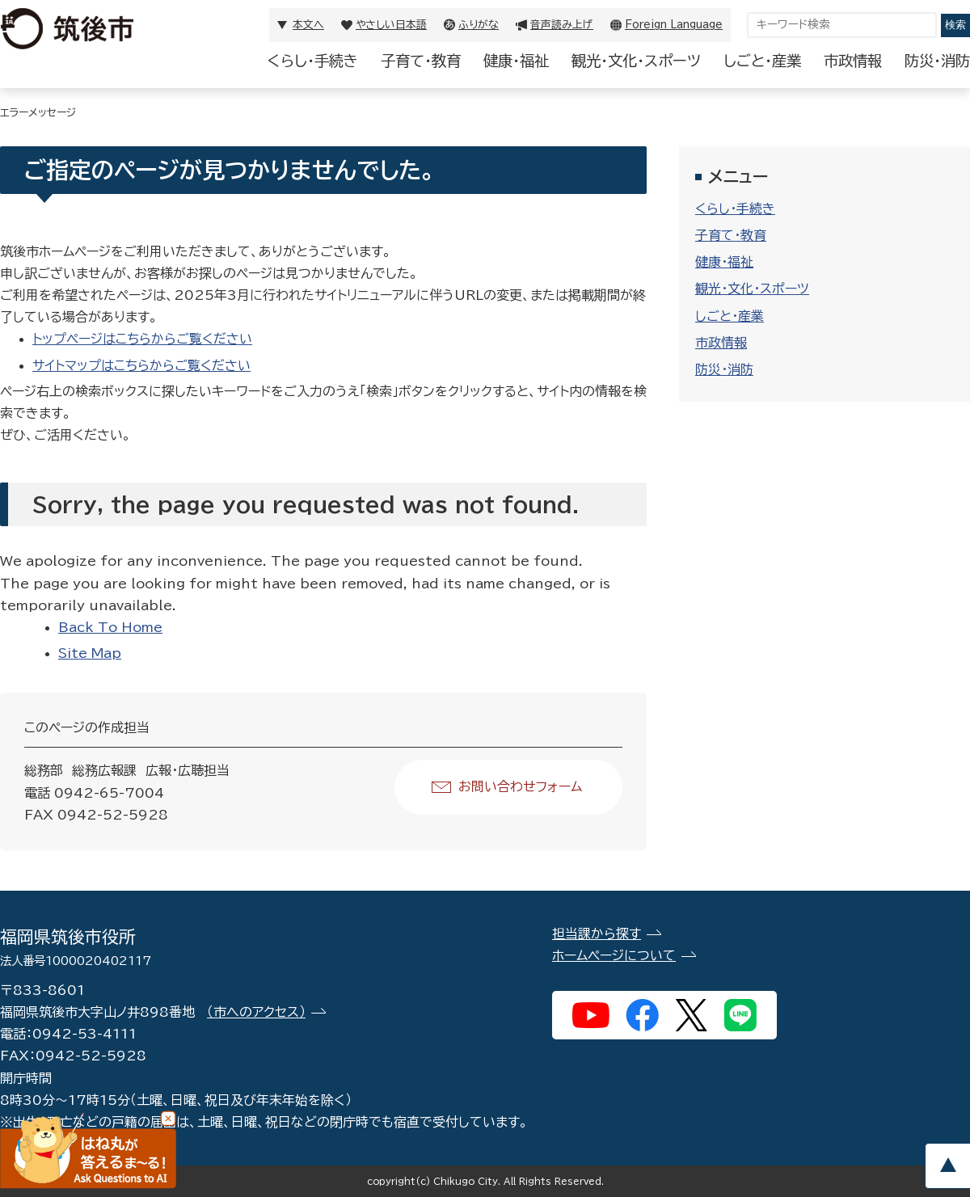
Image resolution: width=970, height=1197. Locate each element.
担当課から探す (596, 933)
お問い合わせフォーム (520, 786)
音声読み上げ (561, 24)
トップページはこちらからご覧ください (142, 338)
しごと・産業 (762, 60)
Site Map (89, 653)
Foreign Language (674, 24)
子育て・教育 (421, 60)
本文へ (308, 24)
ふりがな (478, 24)
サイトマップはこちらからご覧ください (141, 365)
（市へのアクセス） (256, 1011)
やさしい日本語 (391, 24)
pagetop (947, 1166)
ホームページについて (614, 955)
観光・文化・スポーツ (636, 60)
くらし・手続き (313, 60)
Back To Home (110, 627)
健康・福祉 (516, 60)
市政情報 (853, 60)
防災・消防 (937, 60)
